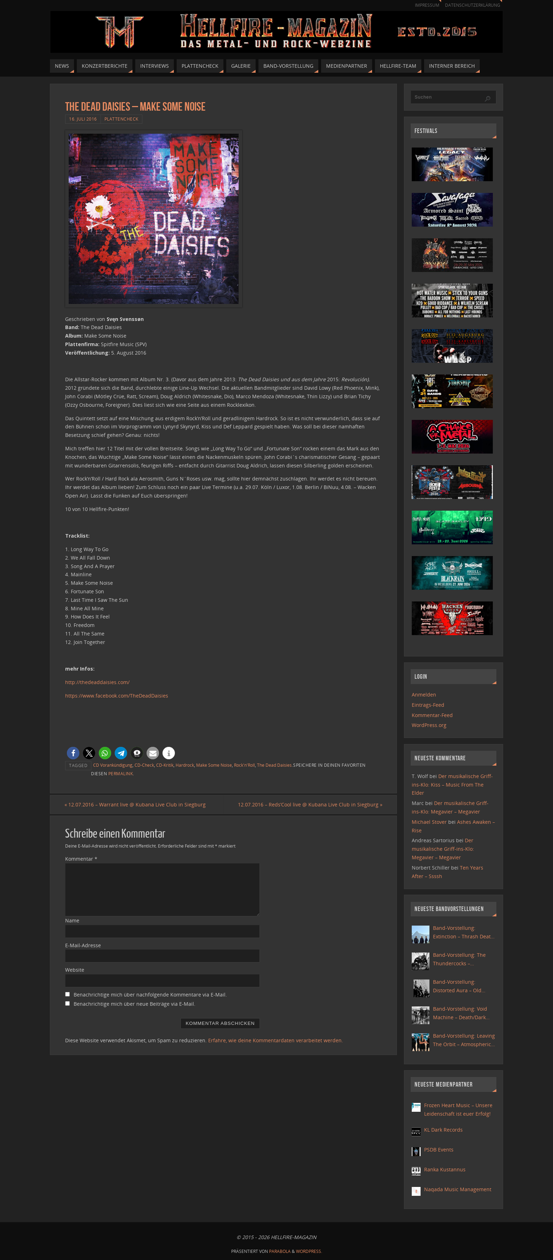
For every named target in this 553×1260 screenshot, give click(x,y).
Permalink (120, 773)
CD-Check (144, 765)
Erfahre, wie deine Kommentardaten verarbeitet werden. (275, 1040)
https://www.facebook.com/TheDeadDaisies (116, 695)
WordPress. (309, 1251)
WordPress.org (429, 725)
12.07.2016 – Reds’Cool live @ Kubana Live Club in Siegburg (309, 804)
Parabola (280, 1251)
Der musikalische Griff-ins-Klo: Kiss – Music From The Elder (452, 784)
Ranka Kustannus (445, 1169)
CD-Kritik (164, 765)
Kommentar (81, 858)
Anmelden (424, 694)
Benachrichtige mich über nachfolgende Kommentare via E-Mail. (150, 995)
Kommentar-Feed (432, 715)
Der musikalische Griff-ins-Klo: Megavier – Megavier (443, 849)
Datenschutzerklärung (471, 5)
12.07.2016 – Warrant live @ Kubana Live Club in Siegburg (135, 804)
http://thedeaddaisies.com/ (97, 682)
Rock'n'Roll (244, 765)
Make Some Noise (214, 765)
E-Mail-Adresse (83, 945)
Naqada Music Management (457, 1189)
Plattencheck (121, 119)
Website (74, 970)
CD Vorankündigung (112, 765)
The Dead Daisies (274, 765)
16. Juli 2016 (83, 119)
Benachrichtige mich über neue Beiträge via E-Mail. (134, 1004)
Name (72, 920)
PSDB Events (439, 1149)
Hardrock (185, 765)
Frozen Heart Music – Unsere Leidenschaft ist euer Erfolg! (458, 1109)
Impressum (424, 5)
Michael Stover (429, 821)
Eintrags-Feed (428, 704)
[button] (73, 753)
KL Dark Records (443, 1129)
